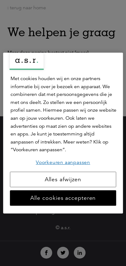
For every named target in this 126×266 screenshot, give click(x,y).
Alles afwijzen (63, 179)
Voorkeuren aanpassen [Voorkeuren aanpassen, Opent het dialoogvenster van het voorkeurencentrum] (63, 162)
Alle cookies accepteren (63, 198)
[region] (63, 133)
